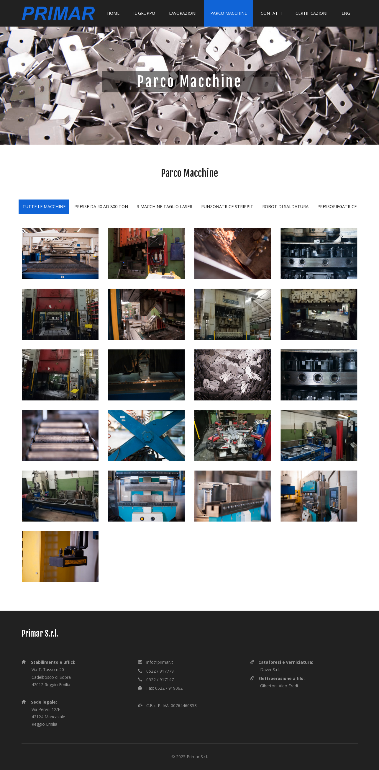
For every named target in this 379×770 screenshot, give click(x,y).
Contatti (271, 13)
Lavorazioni (182, 13)
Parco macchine (228, 13)
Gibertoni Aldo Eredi (279, 686)
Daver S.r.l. (270, 669)
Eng (346, 13)
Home (113, 13)
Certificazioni (311, 13)
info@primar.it (159, 662)
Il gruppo (144, 13)
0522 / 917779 (160, 671)
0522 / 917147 (160, 679)
